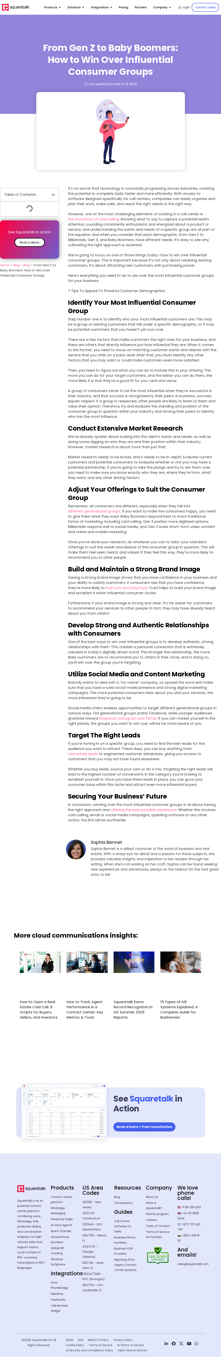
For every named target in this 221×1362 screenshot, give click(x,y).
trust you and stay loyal (126, 587)
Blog (16, 265)
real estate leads (83, 753)
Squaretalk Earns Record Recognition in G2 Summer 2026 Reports (133, 1009)
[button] (53, 194)
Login (184, 7)
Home (4, 265)
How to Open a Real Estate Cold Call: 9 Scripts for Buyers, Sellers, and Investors (38, 1009)
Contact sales (205, 7)
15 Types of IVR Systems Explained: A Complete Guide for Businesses (179, 1009)
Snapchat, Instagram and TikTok (128, 718)
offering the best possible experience (143, 809)
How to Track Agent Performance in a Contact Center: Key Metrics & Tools (85, 1009)
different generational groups (94, 511)
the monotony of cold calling (93, 219)
